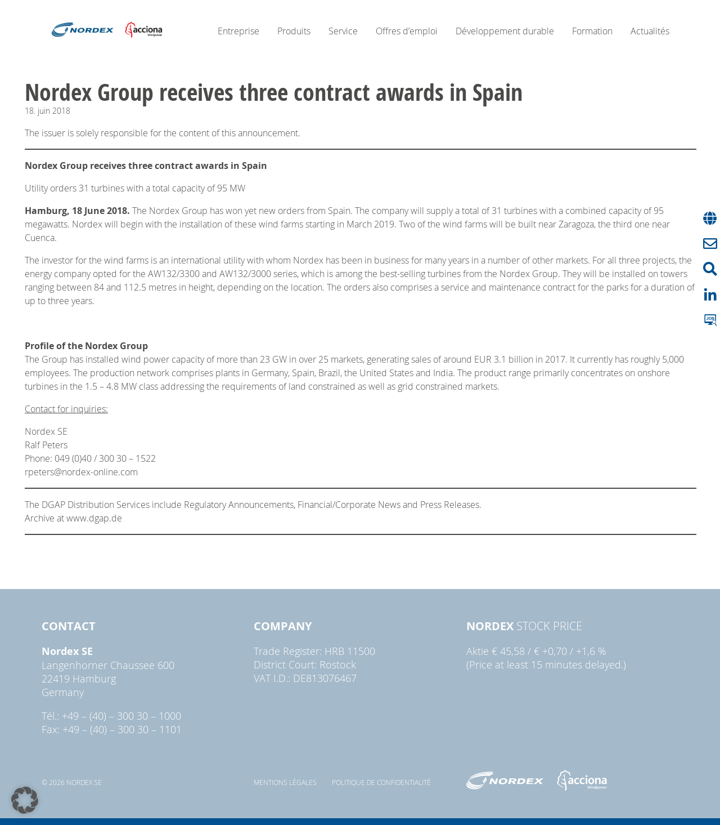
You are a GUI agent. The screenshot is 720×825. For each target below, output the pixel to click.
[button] (25, 800)
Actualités (650, 31)
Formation (592, 31)
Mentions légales (285, 782)
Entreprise (238, 31)
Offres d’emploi (407, 31)
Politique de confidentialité (381, 782)
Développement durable (505, 31)
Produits (293, 31)
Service (343, 31)
